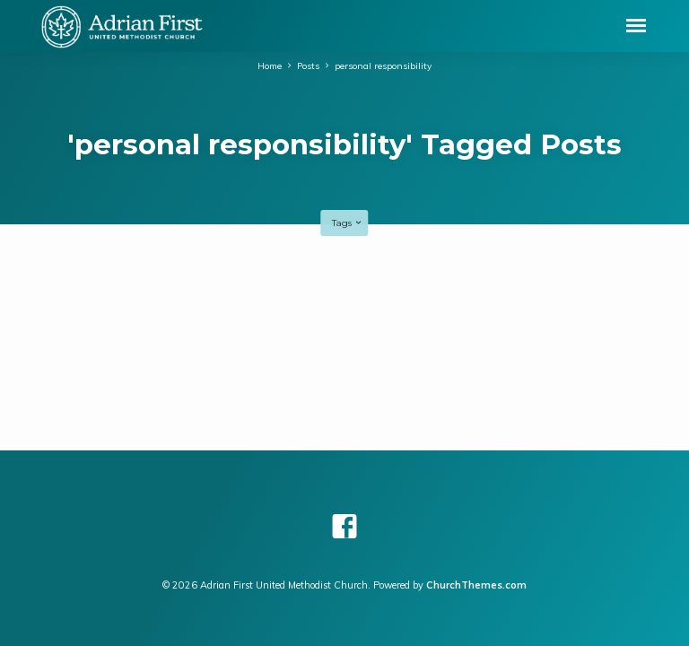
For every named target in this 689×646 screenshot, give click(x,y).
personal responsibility (383, 65)
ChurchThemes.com (476, 585)
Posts (308, 65)
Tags (347, 223)
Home (269, 65)
